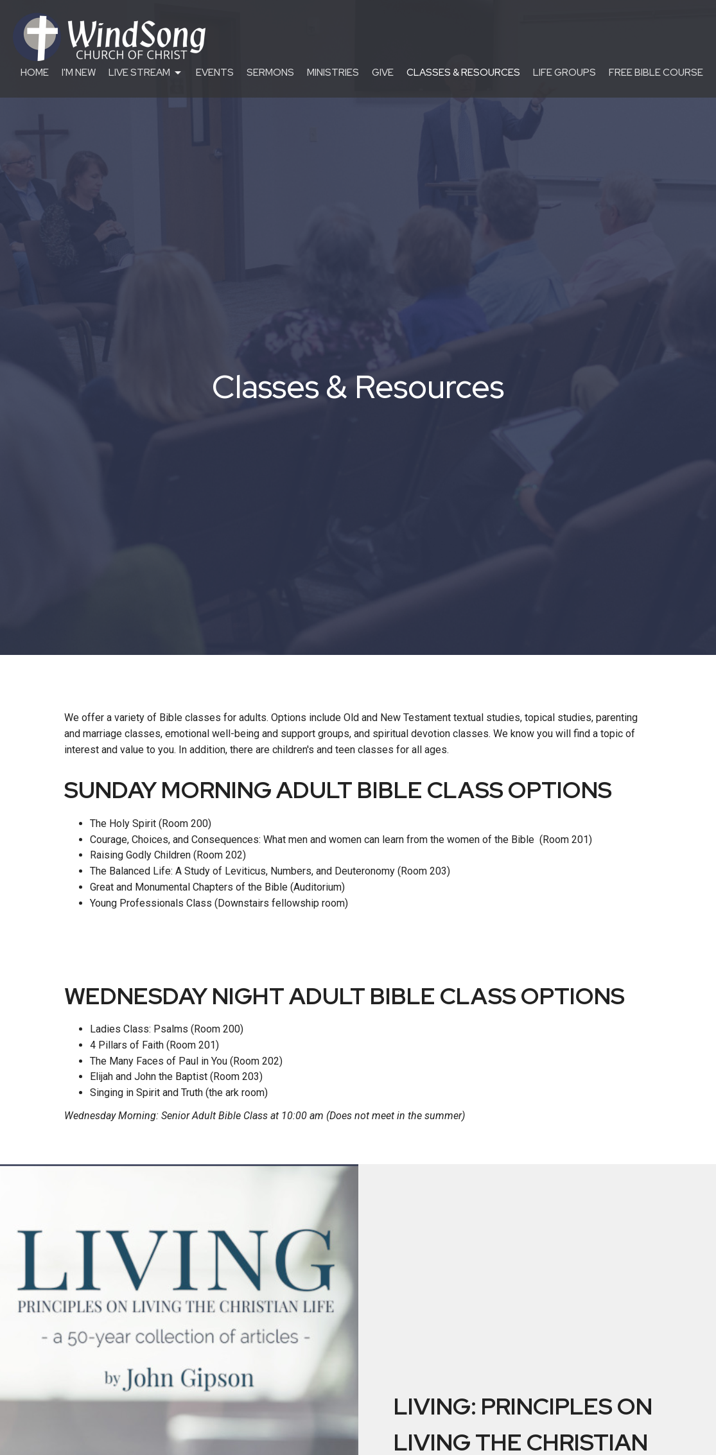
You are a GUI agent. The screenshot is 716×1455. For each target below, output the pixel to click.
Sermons (270, 72)
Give (383, 72)
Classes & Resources (463, 72)
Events (215, 72)
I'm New (79, 72)
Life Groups (564, 72)
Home (35, 72)
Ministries (333, 72)
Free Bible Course (656, 72)
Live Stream (146, 73)
